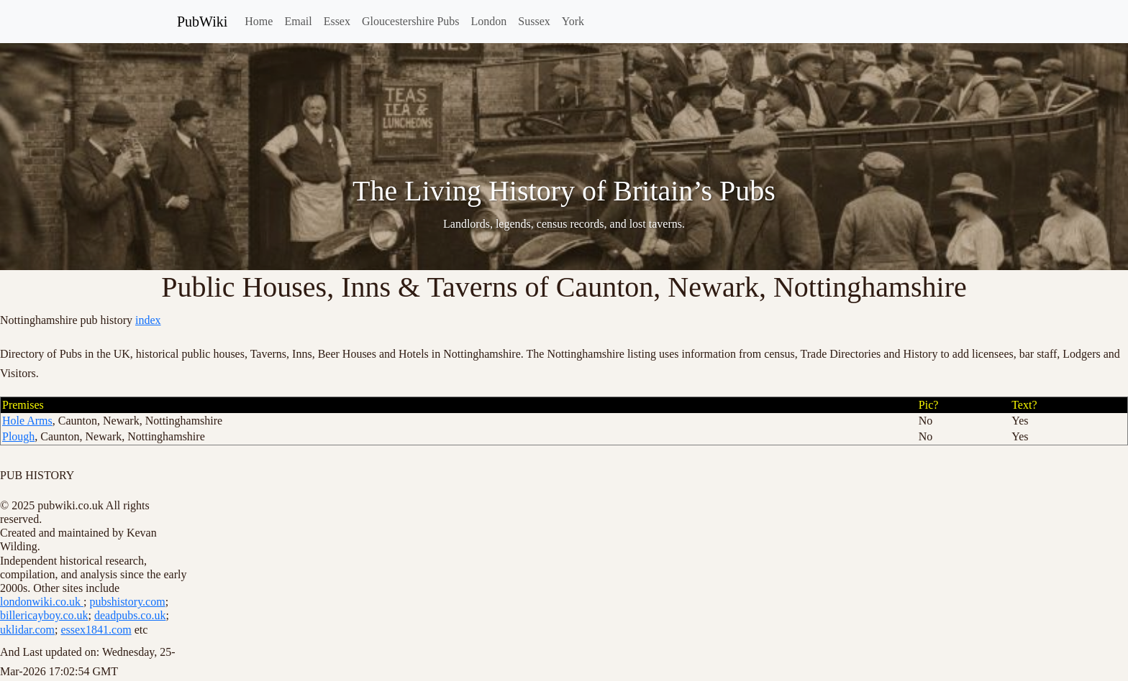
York (573, 21)
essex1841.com (95, 630)
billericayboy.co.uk (44, 615)
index (148, 320)
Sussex (534, 21)
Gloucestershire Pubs (411, 21)
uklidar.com (27, 630)
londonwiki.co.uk (41, 602)
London (489, 21)
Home (259, 21)
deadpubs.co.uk (130, 615)
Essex (337, 21)
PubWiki (202, 21)
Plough (18, 436)
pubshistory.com (127, 602)
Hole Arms (27, 420)
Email (297, 21)
